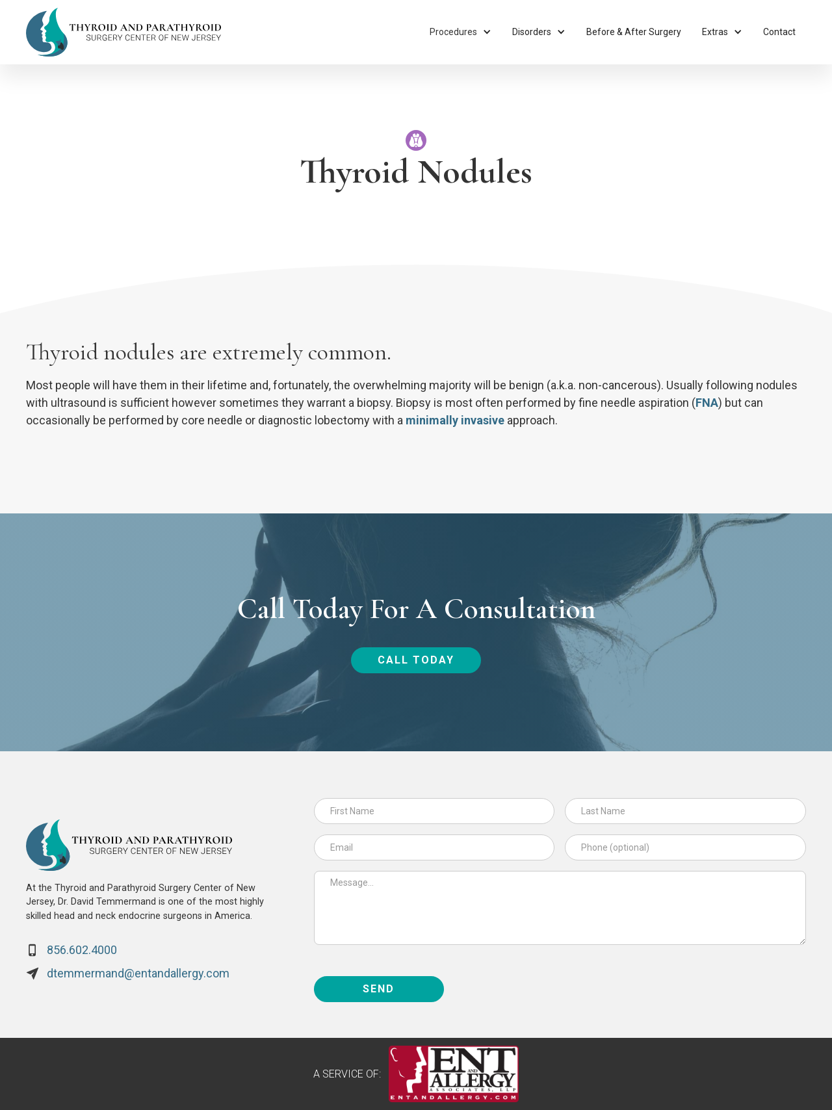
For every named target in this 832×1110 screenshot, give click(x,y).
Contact (779, 32)
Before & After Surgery (633, 32)
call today (416, 660)
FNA (707, 402)
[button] (460, 31)
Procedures (453, 32)
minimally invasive (455, 420)
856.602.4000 (82, 950)
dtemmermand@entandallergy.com (138, 973)
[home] (123, 32)
